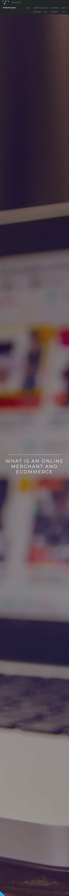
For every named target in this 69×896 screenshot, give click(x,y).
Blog (14, 454)
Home (10, 454)
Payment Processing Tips (25, 454)
